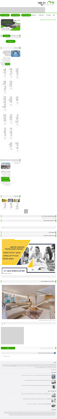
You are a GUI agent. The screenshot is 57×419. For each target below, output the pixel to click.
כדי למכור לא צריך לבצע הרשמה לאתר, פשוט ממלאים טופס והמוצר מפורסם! (36, 393)
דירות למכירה (41, 15)
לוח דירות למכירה (14, 35)
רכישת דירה (48, 414)
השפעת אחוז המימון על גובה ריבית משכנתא (10, 83)
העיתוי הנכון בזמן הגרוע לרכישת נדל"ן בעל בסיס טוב (4, 131)
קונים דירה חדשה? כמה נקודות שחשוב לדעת (47, 320)
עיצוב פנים (43, 414)
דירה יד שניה (42, 412)
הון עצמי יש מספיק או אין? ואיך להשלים (16, 205)
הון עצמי (46, 412)
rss (51, 369)
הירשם (8, 347)
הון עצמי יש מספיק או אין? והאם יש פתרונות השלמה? (16, 118)
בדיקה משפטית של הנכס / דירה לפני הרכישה (10, 71)
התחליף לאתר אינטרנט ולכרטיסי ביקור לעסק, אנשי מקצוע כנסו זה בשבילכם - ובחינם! (36, 385)
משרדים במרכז (15, 15)
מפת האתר (54, 369)
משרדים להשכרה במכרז (8, 412)
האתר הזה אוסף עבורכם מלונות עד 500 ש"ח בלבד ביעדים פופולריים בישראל (38, 380)
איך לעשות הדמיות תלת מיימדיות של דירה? (4, 71)
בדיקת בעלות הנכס (21, 412)
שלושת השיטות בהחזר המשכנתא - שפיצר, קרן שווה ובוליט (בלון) (4, 85)
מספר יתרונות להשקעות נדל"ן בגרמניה (10, 144)
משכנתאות (16, 196)
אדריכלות (15, 412)
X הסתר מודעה (26, 211)
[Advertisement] (22, 10)
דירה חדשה (36, 412)
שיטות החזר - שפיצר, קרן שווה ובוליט (11, 205)
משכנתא (24, 414)
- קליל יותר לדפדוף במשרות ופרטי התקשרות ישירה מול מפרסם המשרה (37, 398)
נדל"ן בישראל (29, 414)
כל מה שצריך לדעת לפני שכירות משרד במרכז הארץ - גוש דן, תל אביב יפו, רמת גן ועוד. (36, 375)
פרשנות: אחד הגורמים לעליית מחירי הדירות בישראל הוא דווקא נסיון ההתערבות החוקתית (4, 102)
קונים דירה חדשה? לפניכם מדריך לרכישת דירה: (10, 117)
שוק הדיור (53, 414)
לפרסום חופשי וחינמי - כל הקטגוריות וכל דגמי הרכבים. (39, 403)
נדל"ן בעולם (34, 414)
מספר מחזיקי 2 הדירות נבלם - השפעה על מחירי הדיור (10, 131)
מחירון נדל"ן (11, 414)
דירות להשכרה (33, 15)
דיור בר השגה (31, 412)
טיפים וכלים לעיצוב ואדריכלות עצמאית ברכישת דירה (10, 99)
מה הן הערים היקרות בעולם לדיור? (17, 98)
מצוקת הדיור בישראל (18, 414)
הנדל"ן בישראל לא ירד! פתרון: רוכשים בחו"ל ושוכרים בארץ (4, 117)
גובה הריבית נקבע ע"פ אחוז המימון (4, 205)
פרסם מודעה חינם (4, 15)
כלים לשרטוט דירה (52, 412)
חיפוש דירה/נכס (26, 15)
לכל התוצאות (10, 41)
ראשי (54, 15)
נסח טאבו (39, 414)
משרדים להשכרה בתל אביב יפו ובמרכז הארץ (16, 145)
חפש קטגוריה (6, 35)
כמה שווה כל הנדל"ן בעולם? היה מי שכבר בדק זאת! (17, 72)
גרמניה (26, 412)
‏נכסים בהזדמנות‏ (6, 356)
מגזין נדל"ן (48, 15)
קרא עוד (7, 64)
